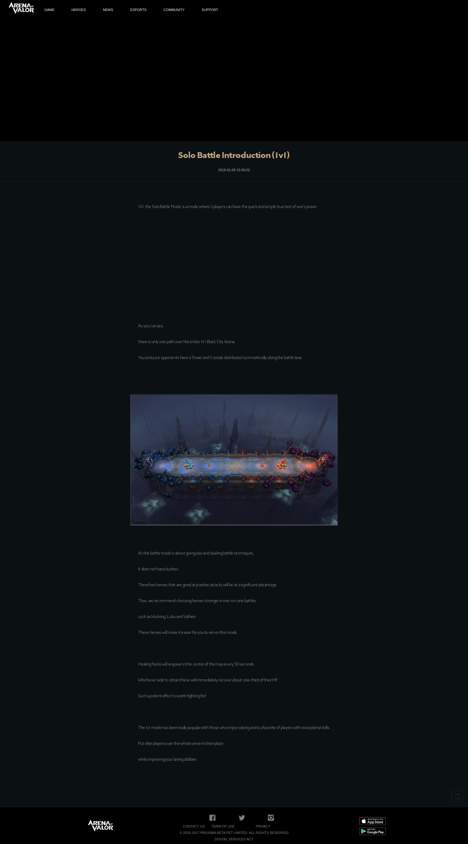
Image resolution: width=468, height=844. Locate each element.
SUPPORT (210, 10)
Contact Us (194, 826)
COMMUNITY (174, 10)
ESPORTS (138, 10)
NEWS (108, 10)
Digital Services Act (234, 839)
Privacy (263, 826)
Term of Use (223, 826)
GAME (49, 10)
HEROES (78, 10)
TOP (457, 796)
